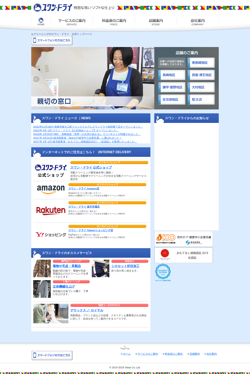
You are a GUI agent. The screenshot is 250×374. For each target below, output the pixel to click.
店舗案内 (156, 23)
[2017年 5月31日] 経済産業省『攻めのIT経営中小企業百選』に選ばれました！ (77, 137)
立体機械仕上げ (64, 286)
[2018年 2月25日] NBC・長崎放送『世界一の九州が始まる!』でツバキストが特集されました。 (87, 134)
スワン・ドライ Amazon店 (83, 188)
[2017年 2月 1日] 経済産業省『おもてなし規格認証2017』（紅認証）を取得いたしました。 (85, 141)
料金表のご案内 (114, 23)
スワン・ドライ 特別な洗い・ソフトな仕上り (73, 7)
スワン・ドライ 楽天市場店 (84, 206)
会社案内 (198, 23)
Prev (36, 79)
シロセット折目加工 (125, 266)
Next (149, 79)
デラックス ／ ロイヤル (86, 310)
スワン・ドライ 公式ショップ (91, 167)
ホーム (41, 23)
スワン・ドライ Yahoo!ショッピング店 (90, 230)
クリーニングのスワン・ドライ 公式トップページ (63, 34)
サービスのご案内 (72, 23)
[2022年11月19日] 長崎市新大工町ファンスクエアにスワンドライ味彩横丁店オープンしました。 (88, 126)
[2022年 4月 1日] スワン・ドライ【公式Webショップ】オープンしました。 (76, 130)
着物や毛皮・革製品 (67, 266)
